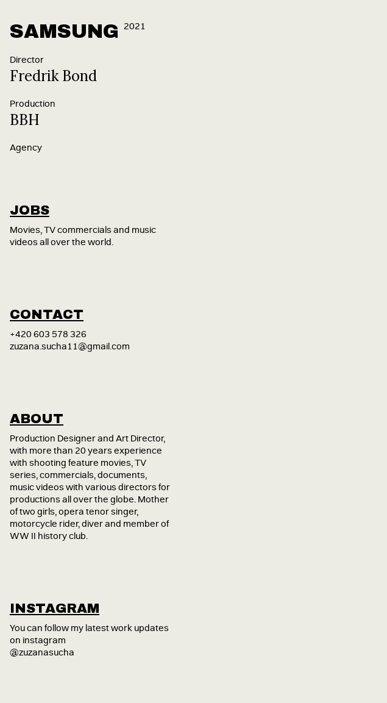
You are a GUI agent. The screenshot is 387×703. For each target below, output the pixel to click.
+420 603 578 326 (48, 334)
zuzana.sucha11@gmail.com (70, 346)
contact (46, 314)
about (36, 419)
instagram (54, 608)
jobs (29, 210)
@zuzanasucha (42, 652)
